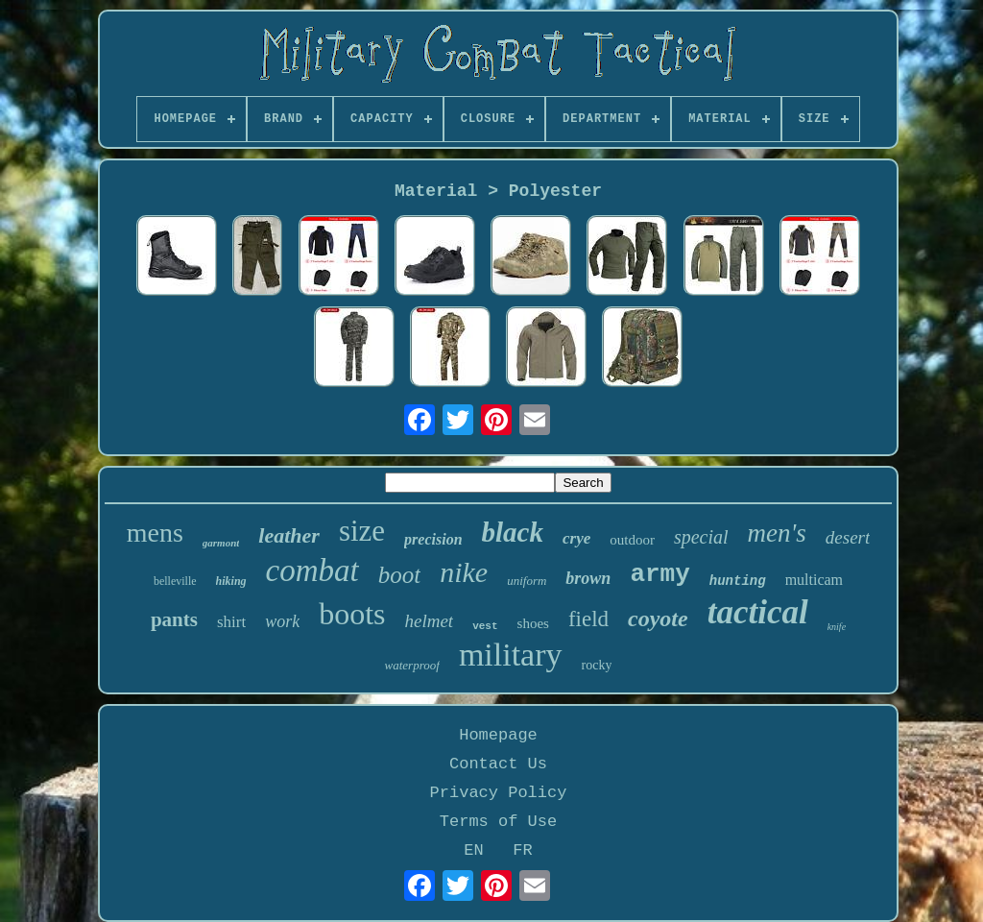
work (282, 621)
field (588, 619)
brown (588, 578)
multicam (814, 579)
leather (289, 535)
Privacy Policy (498, 793)
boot (399, 575)
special (701, 536)
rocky (597, 665)
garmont (221, 542)
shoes (533, 623)
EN (473, 850)
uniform (526, 580)
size (362, 530)
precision (433, 539)
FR (522, 850)
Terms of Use (498, 822)
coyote (658, 618)
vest (484, 626)
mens (155, 532)
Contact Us (498, 764)
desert (848, 537)
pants (174, 619)
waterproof (412, 665)
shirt (231, 622)
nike (464, 572)
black (512, 532)
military (511, 654)
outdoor (632, 539)
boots (352, 613)
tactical (757, 612)
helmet (429, 621)
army (659, 574)
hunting (737, 581)
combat (312, 570)
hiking (231, 581)
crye (576, 538)
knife (836, 626)
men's (777, 533)
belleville (175, 581)
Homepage (498, 735)
